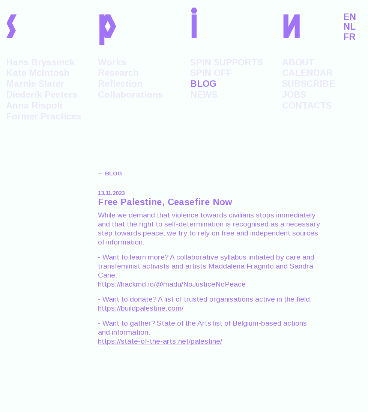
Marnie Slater (35, 83)
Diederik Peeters (41, 94)
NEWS (203, 94)
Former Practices (43, 116)
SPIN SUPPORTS (226, 62)
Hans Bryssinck (40, 62)
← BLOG (110, 173)
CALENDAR (307, 73)
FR (349, 37)
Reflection (120, 83)
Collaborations (130, 94)
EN (349, 17)
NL (349, 27)
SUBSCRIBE (308, 83)
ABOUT (298, 62)
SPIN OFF (211, 73)
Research (118, 73)
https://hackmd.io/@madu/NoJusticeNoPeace (172, 284)
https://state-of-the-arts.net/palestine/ (160, 341)
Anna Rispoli (34, 105)
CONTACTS (307, 105)
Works (112, 62)
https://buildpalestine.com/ (140, 308)
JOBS (294, 94)
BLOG (203, 83)
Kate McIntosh (37, 73)
